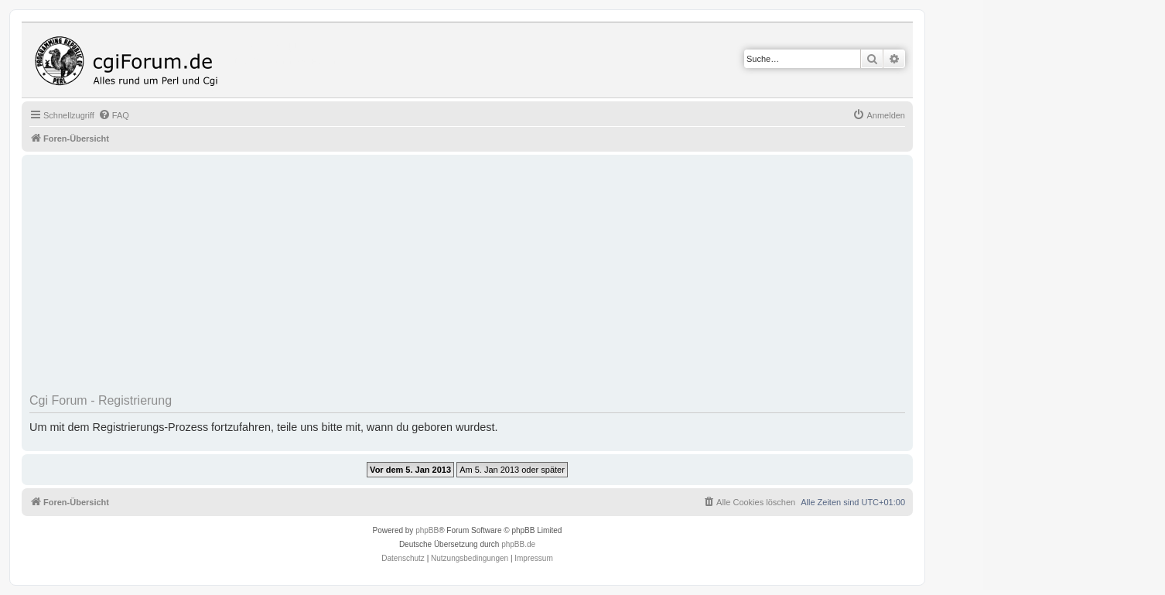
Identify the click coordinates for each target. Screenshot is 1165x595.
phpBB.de (518, 544)
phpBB (427, 530)
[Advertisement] (493, 279)
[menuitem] (113, 115)
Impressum (533, 558)
